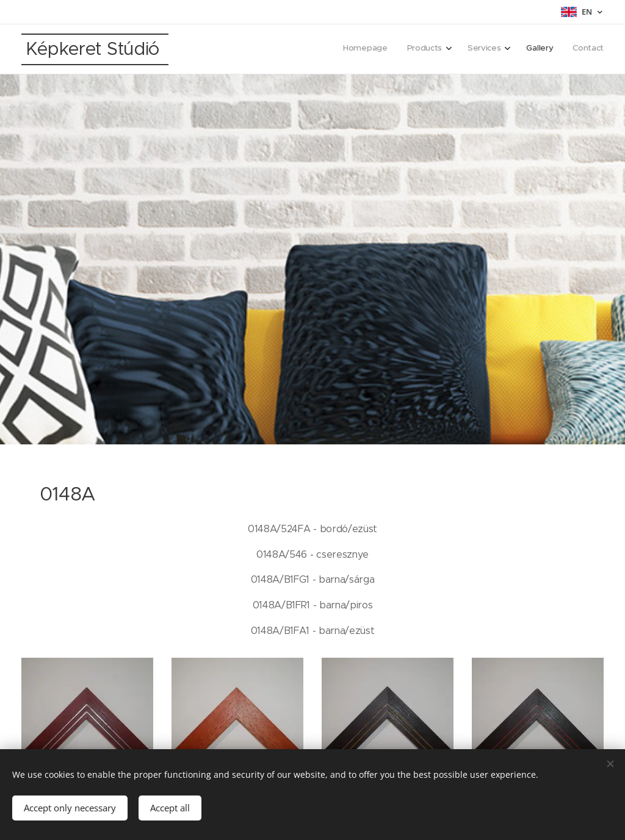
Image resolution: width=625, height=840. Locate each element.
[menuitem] (516, 49)
